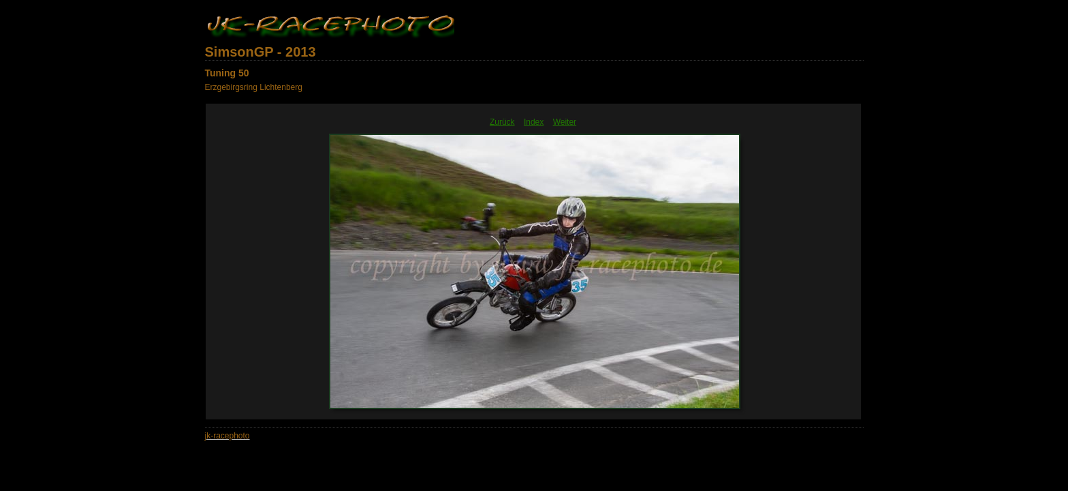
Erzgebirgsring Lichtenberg (253, 87)
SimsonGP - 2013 (260, 51)
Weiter (564, 122)
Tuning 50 (227, 73)
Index (534, 122)
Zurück (502, 122)
